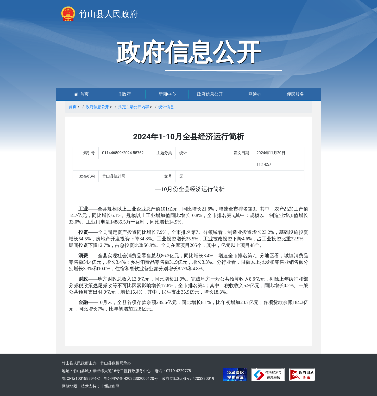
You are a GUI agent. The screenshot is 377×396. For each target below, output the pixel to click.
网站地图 (69, 386)
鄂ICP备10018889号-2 (81, 378)
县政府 (124, 94)
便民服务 (295, 94)
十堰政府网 (109, 386)
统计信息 (166, 107)
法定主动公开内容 (133, 107)
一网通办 (252, 94)
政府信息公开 (210, 94)
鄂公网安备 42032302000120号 (131, 378)
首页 (81, 94)
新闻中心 (167, 94)
